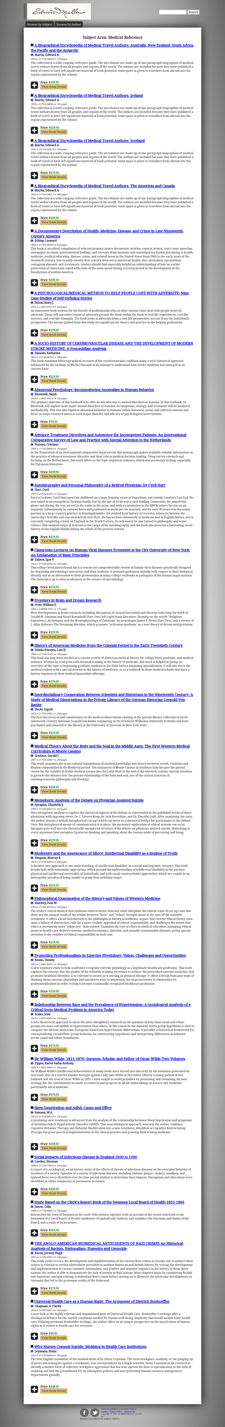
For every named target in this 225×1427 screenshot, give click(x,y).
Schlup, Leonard (44, 241)
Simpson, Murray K (45, 858)
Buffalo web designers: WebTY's (106, 1419)
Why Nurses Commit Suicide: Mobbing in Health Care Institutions (90, 1346)
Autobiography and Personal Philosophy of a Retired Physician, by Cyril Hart (99, 485)
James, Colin (41, 1207)
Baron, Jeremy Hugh (46, 1253)
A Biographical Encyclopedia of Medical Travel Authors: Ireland (88, 95)
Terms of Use (129, 1411)
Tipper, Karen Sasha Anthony (52, 1063)
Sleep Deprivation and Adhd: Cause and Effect (73, 1107)
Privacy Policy (116, 1411)
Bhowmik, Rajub (44, 394)
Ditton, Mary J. (42, 303)
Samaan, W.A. (42, 1112)
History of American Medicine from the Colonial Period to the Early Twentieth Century (108, 645)
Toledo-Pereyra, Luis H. (48, 650)
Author (69, 24)
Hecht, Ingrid (42, 709)
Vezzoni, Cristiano (45, 444)
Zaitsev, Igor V (42, 559)
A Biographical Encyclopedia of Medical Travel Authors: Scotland (89, 140)
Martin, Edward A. (45, 55)
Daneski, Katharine (45, 353)
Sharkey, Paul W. (44, 903)
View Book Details (54, 87)
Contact (104, 1411)
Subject (39, 24)
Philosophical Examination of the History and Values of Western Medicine (97, 898)
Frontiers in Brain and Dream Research (67, 600)
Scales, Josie (41, 1014)
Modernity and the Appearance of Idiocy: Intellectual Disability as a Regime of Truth (106, 853)
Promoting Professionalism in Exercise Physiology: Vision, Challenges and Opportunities (110, 955)
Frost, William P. (43, 605)
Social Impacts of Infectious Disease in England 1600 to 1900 (85, 1156)
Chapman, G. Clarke (46, 1306)
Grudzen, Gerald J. (45, 756)
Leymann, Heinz (44, 1351)
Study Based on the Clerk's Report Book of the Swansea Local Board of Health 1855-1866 (109, 1202)
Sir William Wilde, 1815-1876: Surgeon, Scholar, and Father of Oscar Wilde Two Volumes (109, 1058)
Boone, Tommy (42, 960)
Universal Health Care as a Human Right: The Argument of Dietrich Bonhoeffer (101, 1301)
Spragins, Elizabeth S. (47, 805)
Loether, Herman (44, 1161)
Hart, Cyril (40, 490)
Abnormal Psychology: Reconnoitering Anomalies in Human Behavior (94, 389)
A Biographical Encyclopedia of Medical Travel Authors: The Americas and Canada (104, 185)
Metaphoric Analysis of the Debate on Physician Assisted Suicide (89, 800)
